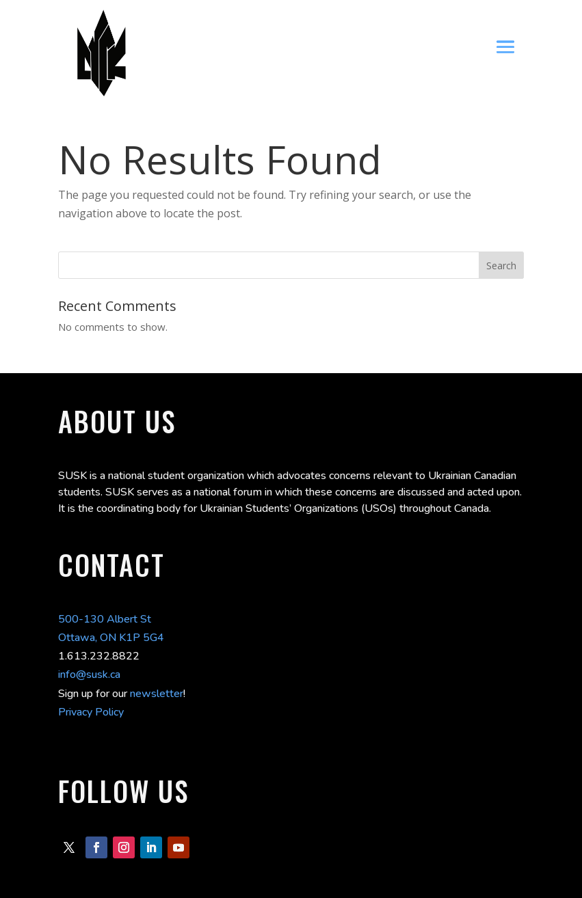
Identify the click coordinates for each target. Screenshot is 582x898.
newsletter (156, 693)
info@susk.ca (89, 674)
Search (501, 265)
